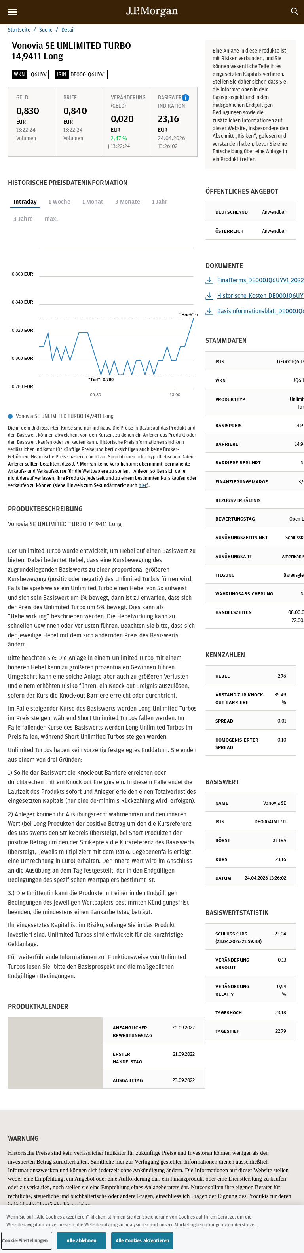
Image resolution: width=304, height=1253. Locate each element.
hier (143, 485)
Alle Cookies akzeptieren (142, 1242)
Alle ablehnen (81, 1242)
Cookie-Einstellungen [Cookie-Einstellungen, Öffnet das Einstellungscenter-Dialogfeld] (25, 1242)
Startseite (19, 30)
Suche (46, 30)
